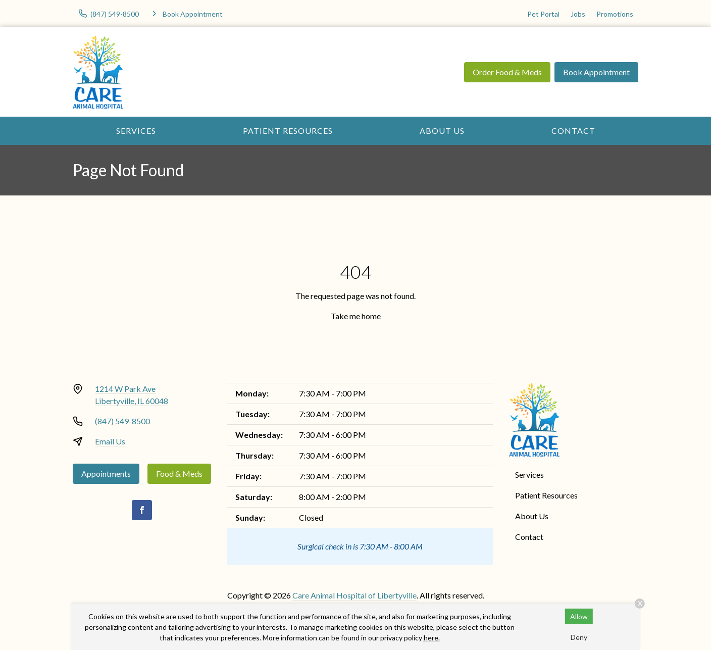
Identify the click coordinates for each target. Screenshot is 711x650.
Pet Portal (543, 14)
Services (136, 130)
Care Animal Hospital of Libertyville (354, 595)
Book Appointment (596, 72)
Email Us (110, 441)
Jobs (578, 14)
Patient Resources (288, 130)
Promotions (614, 14)
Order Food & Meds (507, 72)
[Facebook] (142, 510)
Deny (579, 637)
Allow (579, 616)
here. (432, 637)
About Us (442, 130)
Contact (573, 130)
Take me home (356, 316)
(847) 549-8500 (122, 421)
